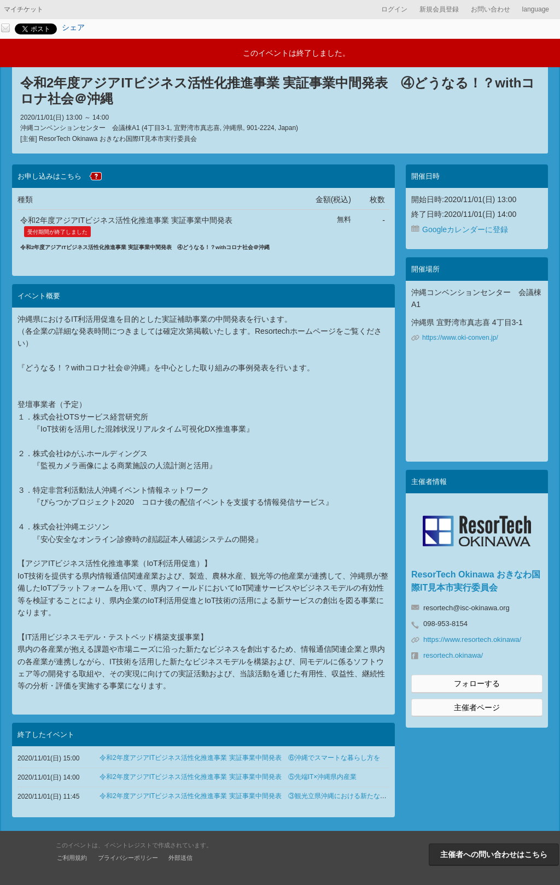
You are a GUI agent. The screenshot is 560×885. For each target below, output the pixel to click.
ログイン (394, 9)
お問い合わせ (490, 9)
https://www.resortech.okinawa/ (472, 639)
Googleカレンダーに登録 (465, 229)
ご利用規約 (72, 857)
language (535, 9)
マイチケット (23, 9)
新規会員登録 (439, 9)
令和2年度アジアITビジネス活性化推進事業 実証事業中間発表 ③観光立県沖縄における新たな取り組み (253, 796)
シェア (73, 27)
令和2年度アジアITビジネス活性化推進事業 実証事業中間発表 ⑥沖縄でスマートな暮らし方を (240, 758)
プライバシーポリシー (128, 857)
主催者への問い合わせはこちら (493, 854)
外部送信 (180, 857)
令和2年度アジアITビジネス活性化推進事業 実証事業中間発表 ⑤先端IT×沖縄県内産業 (228, 777)
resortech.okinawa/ (453, 655)
